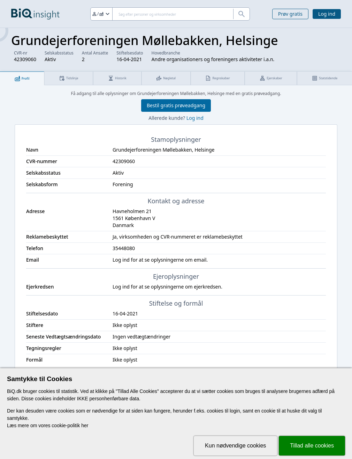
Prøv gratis (290, 13)
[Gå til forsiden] (35, 14)
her (84, 425)
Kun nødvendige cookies (235, 446)
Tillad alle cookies (312, 446)
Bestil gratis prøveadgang (176, 105)
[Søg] (170, 14)
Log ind (326, 13)
